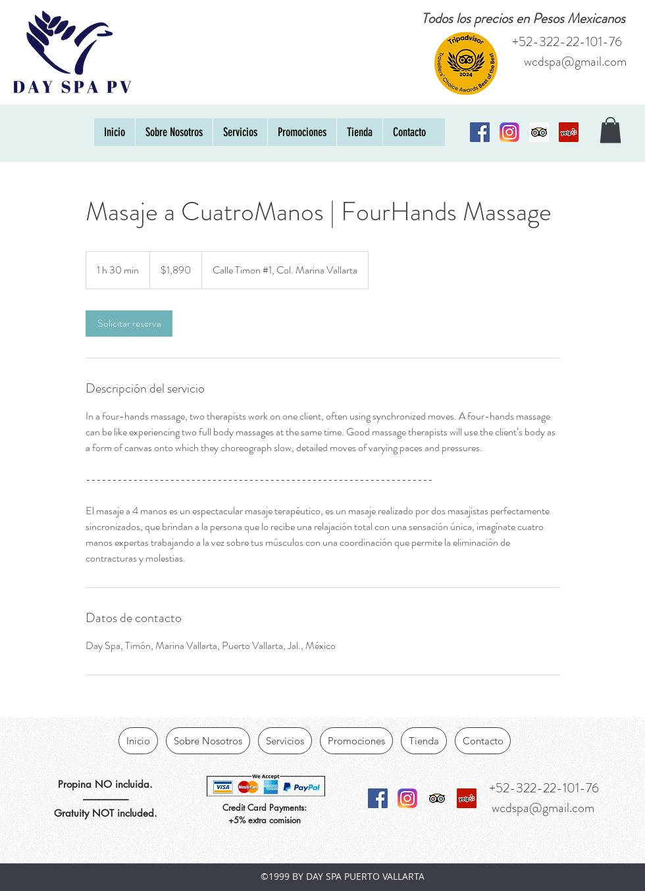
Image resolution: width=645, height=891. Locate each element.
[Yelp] (569, 132)
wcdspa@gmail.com (575, 61)
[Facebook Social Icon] (480, 132)
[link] (129, 323)
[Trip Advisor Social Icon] (539, 132)
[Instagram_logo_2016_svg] (509, 132)
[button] (610, 130)
